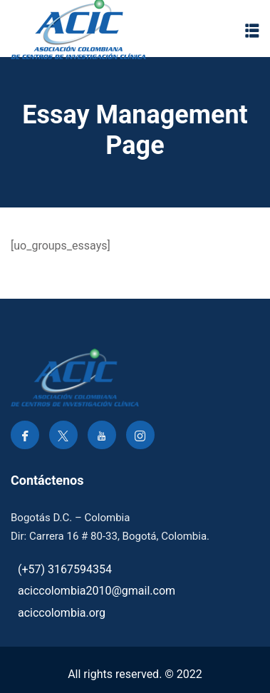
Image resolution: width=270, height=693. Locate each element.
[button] (252, 30)
